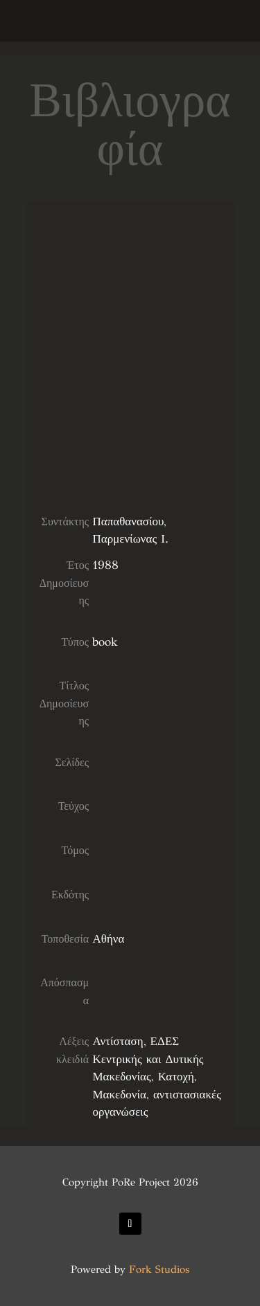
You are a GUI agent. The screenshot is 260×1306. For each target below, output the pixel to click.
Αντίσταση (117, 1041)
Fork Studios (159, 1269)
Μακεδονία (119, 1094)
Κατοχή (176, 1076)
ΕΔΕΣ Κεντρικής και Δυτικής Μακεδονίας (147, 1059)
